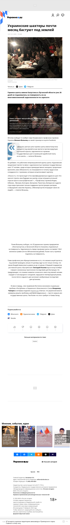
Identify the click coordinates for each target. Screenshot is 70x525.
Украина (35, 341)
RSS (38, 472)
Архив (33, 472)
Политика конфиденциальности (24, 493)
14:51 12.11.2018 (12, 34)
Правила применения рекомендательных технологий (31, 495)
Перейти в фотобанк (12, 82)
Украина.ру (35, 291)
